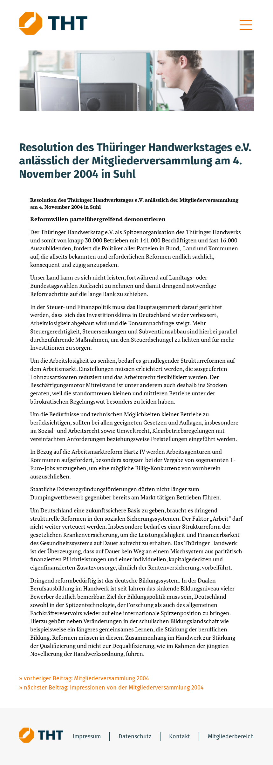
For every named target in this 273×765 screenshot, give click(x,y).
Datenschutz (135, 736)
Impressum (87, 736)
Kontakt (179, 736)
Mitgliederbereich (231, 736)
